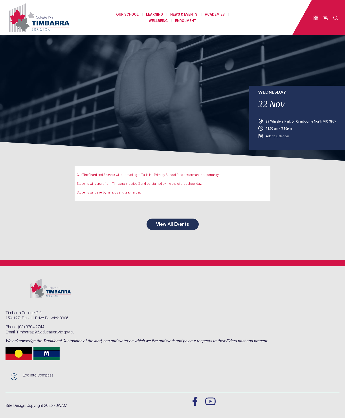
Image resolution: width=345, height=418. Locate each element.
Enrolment (185, 21)
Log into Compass (38, 375)
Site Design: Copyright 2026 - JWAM (36, 405)
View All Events (172, 224)
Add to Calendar (274, 136)
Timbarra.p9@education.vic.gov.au (45, 332)
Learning (154, 14)
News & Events (183, 14)
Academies (215, 14)
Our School (127, 14)
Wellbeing (158, 21)
